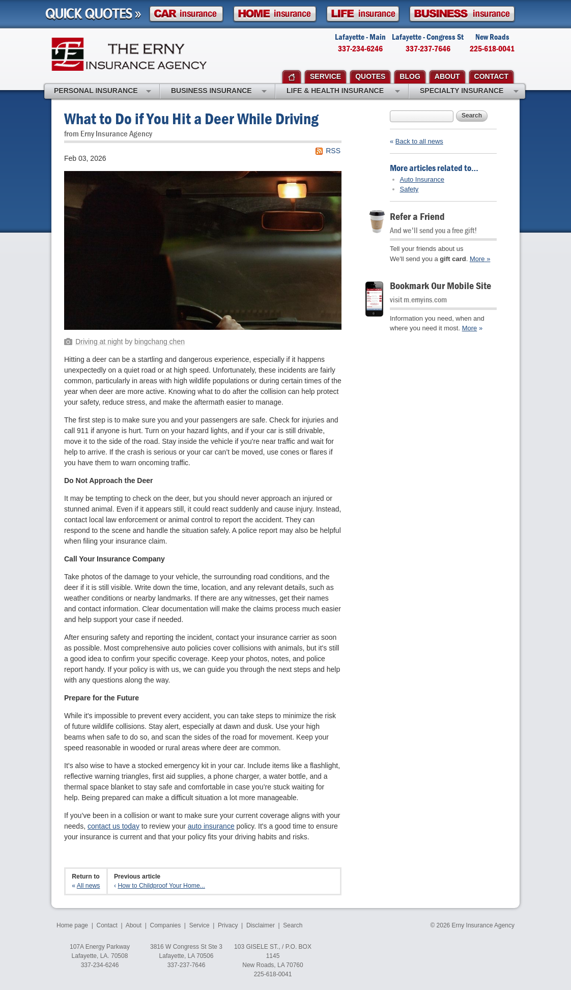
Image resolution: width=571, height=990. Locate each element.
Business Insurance (219, 91)
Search (472, 115)
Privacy (228, 925)
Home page (72, 925)
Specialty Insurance (469, 91)
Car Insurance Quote (186, 14)
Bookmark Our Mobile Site (440, 285)
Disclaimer (260, 925)
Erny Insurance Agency (129, 54)
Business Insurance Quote (462, 14)
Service (199, 925)
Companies (165, 925)
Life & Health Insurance (343, 91)
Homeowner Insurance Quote (275, 14)
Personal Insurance (102, 91)
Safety (409, 189)
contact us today (113, 826)
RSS (333, 151)
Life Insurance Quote (363, 14)
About (133, 925)
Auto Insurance (422, 179)
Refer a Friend (417, 216)
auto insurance (211, 826)
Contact (107, 925)
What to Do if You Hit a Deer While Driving (191, 118)
